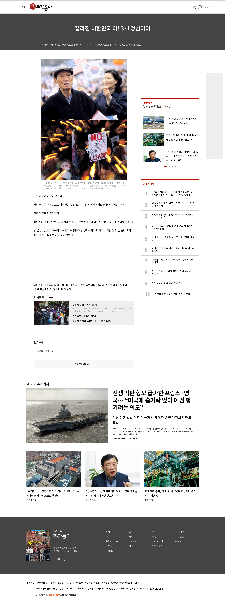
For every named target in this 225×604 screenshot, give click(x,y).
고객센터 (79, 583)
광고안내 (179, 541)
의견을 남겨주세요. (45, 350)
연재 (154, 531)
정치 (108, 531)
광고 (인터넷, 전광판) (54, 583)
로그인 (206, 7)
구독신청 (179, 536)
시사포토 (39, 297)
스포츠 (109, 546)
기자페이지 (157, 546)
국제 (131, 536)
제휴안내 (70, 583)
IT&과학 (133, 541)
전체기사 (110, 551)
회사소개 (40, 583)
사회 (108, 536)
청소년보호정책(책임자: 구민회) (125, 583)
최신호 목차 (157, 536)
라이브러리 (157, 541)
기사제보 (179, 531)
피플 (131, 546)
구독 (51, 297)
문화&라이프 (112, 541)
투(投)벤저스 (152, 106)
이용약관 (88, 583)
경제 (131, 531)
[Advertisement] (77, 259)
